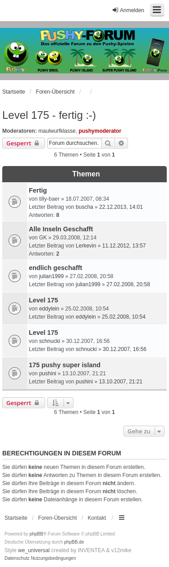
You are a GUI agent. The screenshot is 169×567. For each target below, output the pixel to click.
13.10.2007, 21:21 (120, 381)
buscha (84, 207)
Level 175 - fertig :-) (49, 115)
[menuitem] (17, 558)
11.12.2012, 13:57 (124, 246)
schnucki (49, 341)
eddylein (49, 309)
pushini (47, 373)
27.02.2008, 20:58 (128, 284)
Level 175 (43, 300)
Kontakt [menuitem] (97, 518)
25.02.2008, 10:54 (124, 317)
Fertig (38, 190)
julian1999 (51, 276)
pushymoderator (99, 131)
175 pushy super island (64, 365)
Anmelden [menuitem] (128, 10)
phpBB (36, 533)
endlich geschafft (55, 267)
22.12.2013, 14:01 (121, 207)
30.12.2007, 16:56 (124, 349)
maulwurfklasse (57, 131)
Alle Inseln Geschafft (61, 229)
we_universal (34, 550)
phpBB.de (74, 542)
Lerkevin (86, 246)
